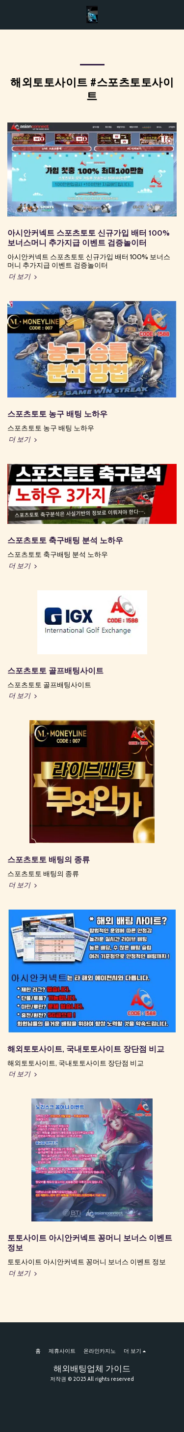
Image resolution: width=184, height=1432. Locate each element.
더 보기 (23, 276)
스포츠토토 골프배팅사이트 (55, 670)
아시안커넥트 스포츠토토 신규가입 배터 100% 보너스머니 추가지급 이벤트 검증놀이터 (88, 237)
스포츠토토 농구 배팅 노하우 (57, 414)
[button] (10, 14)
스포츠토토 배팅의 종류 (48, 859)
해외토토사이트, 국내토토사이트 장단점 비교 (85, 1049)
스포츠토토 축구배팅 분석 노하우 (65, 540)
